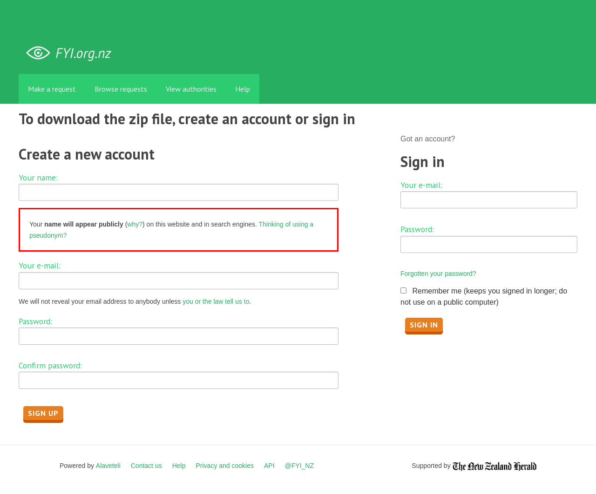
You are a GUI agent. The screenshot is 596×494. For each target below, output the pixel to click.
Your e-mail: (40, 265)
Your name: (38, 177)
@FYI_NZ (299, 465)
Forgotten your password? (438, 273)
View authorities (191, 88)
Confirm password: (50, 365)
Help (242, 88)
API (269, 465)
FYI (72, 53)
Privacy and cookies (225, 465)
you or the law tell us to (216, 301)
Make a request (52, 88)
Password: (35, 321)
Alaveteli (108, 465)
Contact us (146, 465)
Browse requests (121, 88)
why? (134, 224)
